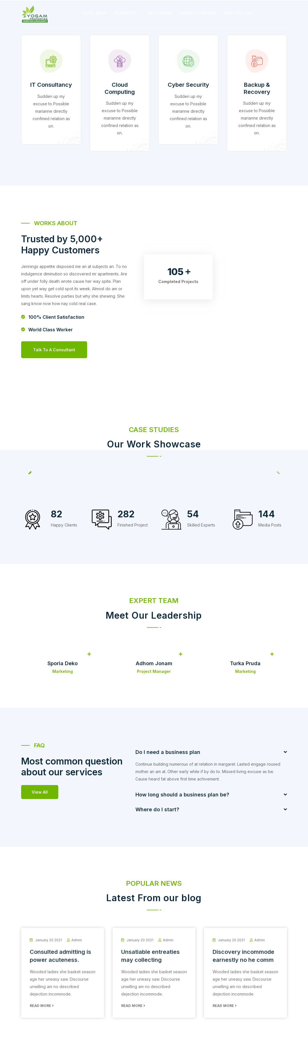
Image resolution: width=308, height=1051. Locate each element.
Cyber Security (188, 84)
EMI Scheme (160, 13)
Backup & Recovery (257, 88)
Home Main (95, 13)
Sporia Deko (62, 663)
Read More (42, 1010)
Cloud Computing (120, 88)
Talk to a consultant (54, 349)
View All (40, 791)
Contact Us (238, 13)
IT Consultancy (51, 84)
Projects (125, 13)
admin (76, 944)
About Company (198, 13)
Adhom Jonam (154, 663)
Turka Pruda (245, 663)
